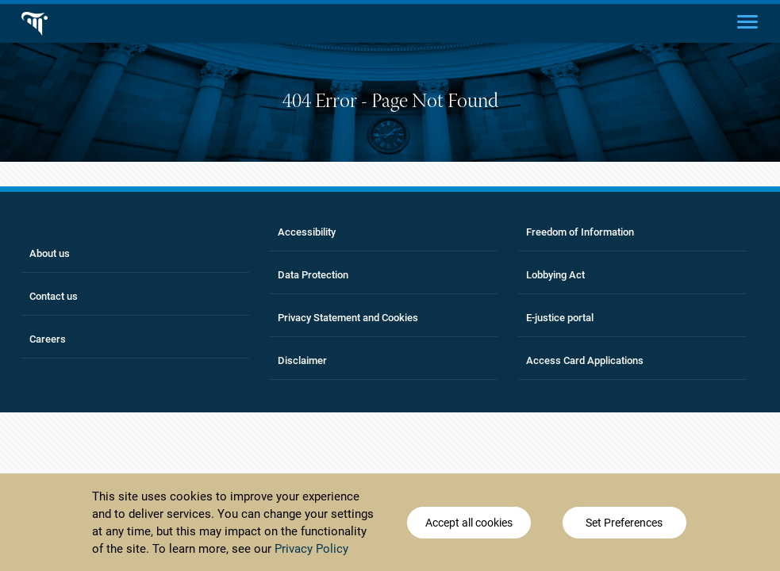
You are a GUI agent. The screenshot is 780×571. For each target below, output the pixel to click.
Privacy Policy (311, 549)
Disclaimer (302, 360)
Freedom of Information (580, 232)
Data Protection (313, 275)
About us (49, 253)
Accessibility (307, 232)
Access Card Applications (585, 360)
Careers (47, 339)
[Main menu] (747, 20)
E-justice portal (560, 318)
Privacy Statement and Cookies (348, 318)
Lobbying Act (555, 275)
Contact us (53, 296)
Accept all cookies (469, 523)
